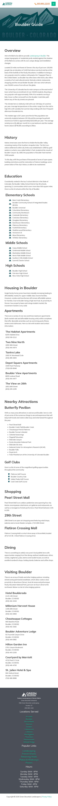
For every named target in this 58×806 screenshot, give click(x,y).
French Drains (29, 755)
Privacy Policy (47, 798)
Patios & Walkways (29, 761)
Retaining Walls (29, 758)
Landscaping (29, 751)
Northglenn (29, 735)
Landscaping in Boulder (38, 56)
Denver (29, 724)
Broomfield (29, 722)
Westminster (29, 740)
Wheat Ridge (29, 743)
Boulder (29, 719)
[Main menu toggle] (54, 4)
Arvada (29, 716)
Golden (29, 727)
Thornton (29, 737)
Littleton (29, 732)
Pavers (29, 764)
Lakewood (29, 730)
